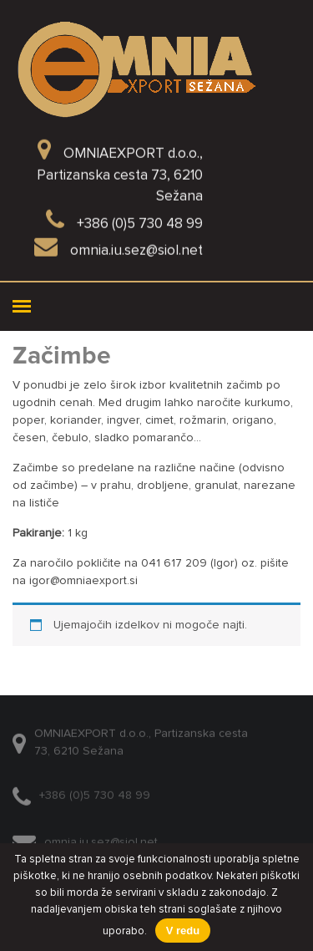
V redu (182, 930)
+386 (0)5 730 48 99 (94, 800)
